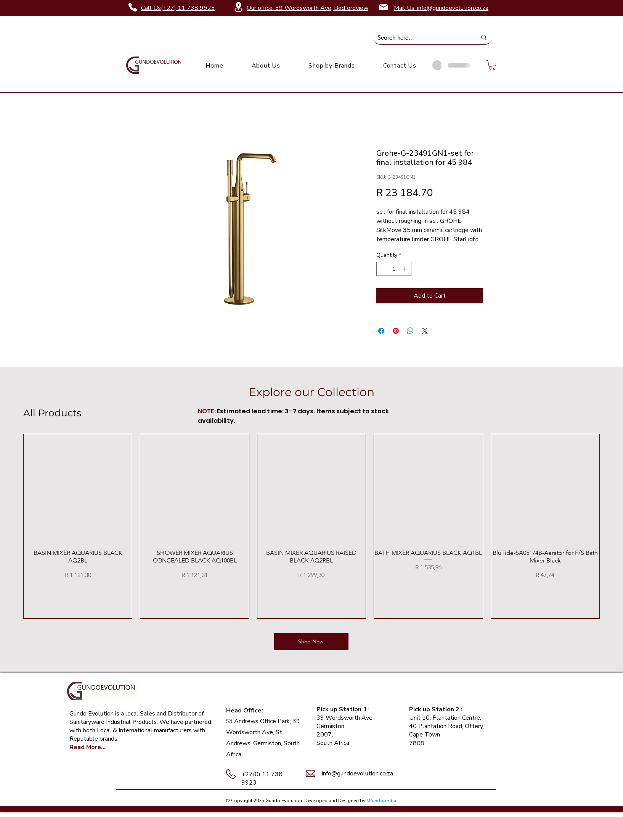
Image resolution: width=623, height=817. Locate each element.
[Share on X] (424, 330)
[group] (311, 526)
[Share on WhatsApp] (410, 330)
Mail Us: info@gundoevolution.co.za (441, 8)
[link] (492, 65)
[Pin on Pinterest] (395, 330)
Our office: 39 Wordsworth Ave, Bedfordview (307, 8)
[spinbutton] (394, 269)
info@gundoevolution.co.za (357, 773)
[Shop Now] (311, 641)
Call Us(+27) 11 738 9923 (178, 8)
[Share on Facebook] (381, 330)
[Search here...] (421, 38)
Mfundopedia (381, 801)
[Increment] (405, 269)
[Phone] (133, 7)
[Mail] (384, 7)
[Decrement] (382, 269)
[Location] (238, 7)
